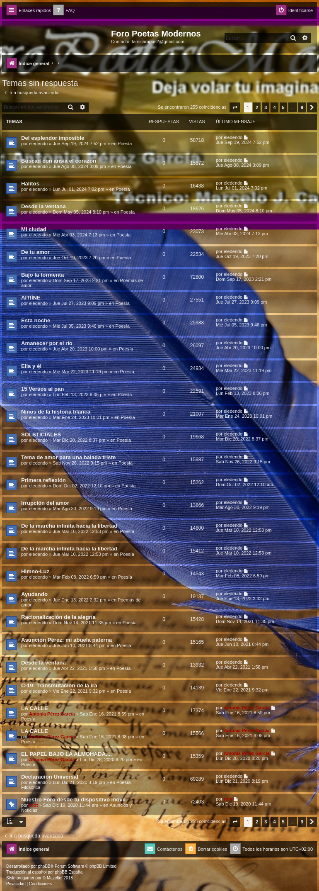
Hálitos (30, 183)
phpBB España (68, 872)
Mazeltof (55, 878)
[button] (235, 107)
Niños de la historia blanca (55, 412)
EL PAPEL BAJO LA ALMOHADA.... (66, 754)
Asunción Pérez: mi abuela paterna (66, 640)
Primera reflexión (43, 480)
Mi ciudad (33, 229)
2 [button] (257, 107)
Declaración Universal (49, 777)
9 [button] (302, 107)
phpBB (44, 866)
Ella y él (31, 366)
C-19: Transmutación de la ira (59, 685)
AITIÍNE (31, 298)
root (33, 805)
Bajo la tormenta (42, 275)
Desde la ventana (43, 206)
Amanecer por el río (46, 343)
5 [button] (283, 107)
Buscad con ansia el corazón (58, 161)
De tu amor (35, 252)
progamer (25, 878)
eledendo (38, 143)
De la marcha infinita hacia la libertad (69, 526)
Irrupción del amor (45, 503)
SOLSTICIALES (41, 434)
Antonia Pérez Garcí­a (52, 713)
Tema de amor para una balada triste (68, 457)
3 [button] (265, 107)
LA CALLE (34, 708)
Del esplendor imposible (52, 138)
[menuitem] (64, 11)
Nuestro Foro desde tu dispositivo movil (73, 799)
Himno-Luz (35, 571)
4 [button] (274, 107)
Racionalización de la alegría (58, 617)
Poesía (125, 143)
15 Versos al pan (42, 389)
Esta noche (35, 320)
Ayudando (34, 594)
